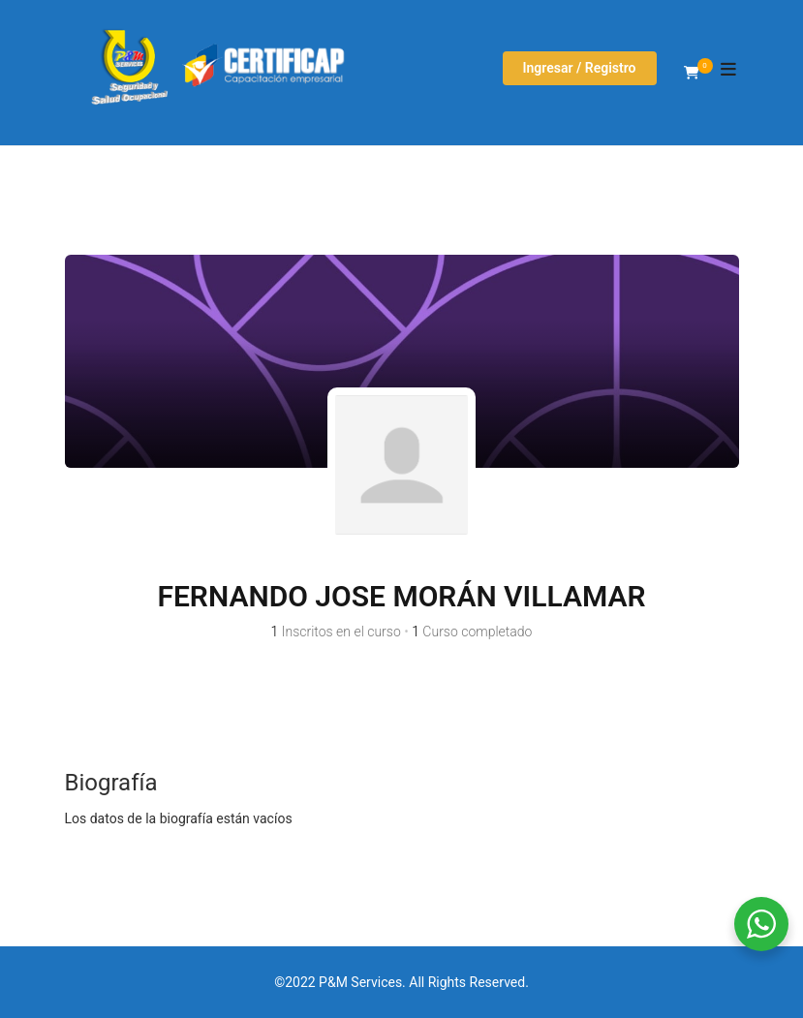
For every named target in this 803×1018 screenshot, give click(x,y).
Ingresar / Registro (579, 68)
